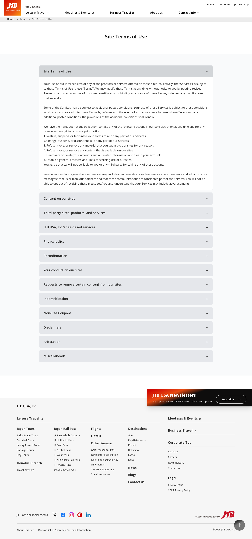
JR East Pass (61, 445)
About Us (156, 12)
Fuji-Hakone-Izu (137, 440)
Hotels (96, 436)
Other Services (102, 443)
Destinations (137, 429)
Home (210, 4)
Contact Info (189, 12)
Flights (96, 429)
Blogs (132, 475)
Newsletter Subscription (104, 454)
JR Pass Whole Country (67, 435)
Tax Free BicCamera (102, 469)
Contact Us (136, 482)
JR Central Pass (62, 450)
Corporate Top (227, 4)
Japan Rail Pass (65, 429)
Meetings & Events (79, 12)
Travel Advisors (25, 470)
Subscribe (231, 399)
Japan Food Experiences (104, 459)
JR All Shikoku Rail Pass (67, 459)
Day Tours (23, 455)
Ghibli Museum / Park (103, 449)
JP (248, 4)
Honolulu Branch (29, 463)
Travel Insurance (100, 474)
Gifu (130, 435)
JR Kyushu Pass (62, 464)
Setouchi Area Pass (65, 469)
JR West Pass (61, 455)
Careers (172, 457)
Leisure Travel (37, 12)
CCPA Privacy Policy (179, 490)
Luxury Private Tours (28, 445)
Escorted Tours (25, 440)
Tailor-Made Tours (27, 435)
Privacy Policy (175, 484)
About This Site (25, 530)
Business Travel (122, 12)
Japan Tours (25, 429)
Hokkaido (133, 450)
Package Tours (25, 450)
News (132, 468)
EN (240, 4)
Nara (131, 459)
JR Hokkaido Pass (64, 440)
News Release (176, 462)
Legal (23, 19)
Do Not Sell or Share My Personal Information (64, 530)
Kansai (132, 445)
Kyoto (131, 455)
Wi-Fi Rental (97, 464)
